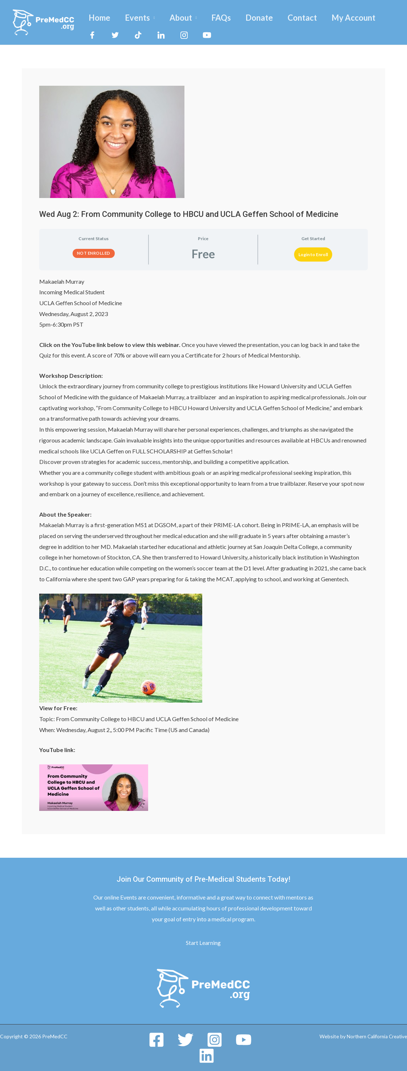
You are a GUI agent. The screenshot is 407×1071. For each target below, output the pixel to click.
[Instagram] (215, 1040)
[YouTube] (244, 1040)
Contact (310, 18)
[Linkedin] (207, 1056)
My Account (363, 18)
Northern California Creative (375, 1036)
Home (100, 18)
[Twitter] (186, 1040)
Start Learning (203, 942)
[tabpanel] (203, 543)
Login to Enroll (313, 254)
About (184, 18)
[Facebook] (156, 1040)
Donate (266, 18)
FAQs (226, 18)
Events (139, 18)
